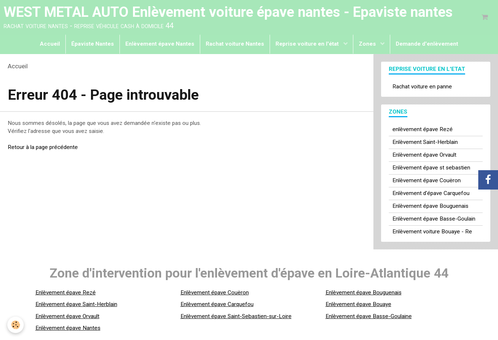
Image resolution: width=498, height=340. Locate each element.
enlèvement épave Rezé (422, 129)
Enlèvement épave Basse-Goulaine (369, 316)
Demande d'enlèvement (427, 44)
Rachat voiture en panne (422, 86)
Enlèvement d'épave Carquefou (431, 193)
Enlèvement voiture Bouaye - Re (432, 231)
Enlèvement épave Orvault (424, 155)
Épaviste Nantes (92, 44)
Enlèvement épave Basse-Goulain (433, 218)
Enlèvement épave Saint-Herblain (76, 304)
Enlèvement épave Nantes (159, 44)
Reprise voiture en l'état (307, 44)
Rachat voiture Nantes (235, 44)
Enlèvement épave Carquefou (217, 304)
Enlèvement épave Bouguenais (430, 206)
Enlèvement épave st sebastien (431, 167)
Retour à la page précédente (43, 147)
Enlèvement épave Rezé (65, 292)
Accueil (50, 44)
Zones (368, 44)
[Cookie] (15, 325)
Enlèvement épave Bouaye (358, 304)
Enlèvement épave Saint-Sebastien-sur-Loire (236, 316)
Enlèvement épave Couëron (426, 180)
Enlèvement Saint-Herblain (425, 142)
